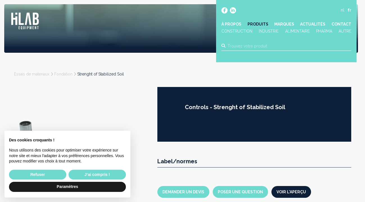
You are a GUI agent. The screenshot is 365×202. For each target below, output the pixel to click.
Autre (344, 31)
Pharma (324, 31)
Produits (258, 24)
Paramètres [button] (67, 186)
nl (342, 10)
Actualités (312, 24)
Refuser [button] (37, 174)
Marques (284, 24)
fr (349, 10)
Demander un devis (183, 192)
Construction (237, 31)
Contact (341, 24)
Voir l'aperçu (291, 192)
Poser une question (240, 192)
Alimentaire (297, 31)
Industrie (269, 31)
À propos (232, 24)
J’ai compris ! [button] (97, 174)
